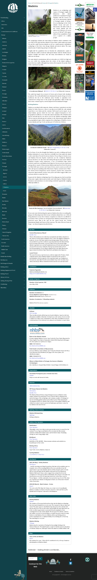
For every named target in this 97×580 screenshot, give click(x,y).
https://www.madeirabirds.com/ (38, 273)
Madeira (56, 3)
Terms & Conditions (70, 571)
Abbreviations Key (35, 386)
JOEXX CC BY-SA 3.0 (50, 91)
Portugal (50, 3)
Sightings (32, 415)
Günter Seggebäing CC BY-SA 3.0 (58, 147)
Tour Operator (33, 427)
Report (31, 486)
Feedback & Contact (58, 571)
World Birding (36, 3)
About (50, 571)
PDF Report (33, 464)
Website (37, 36)
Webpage (32, 523)
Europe (44, 3)
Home (29, 3)
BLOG (31, 538)
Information (33, 391)
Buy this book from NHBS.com (37, 346)
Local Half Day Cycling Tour (37, 454)
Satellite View (33, 235)
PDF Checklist (33, 313)
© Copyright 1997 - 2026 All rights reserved (62, 574)
